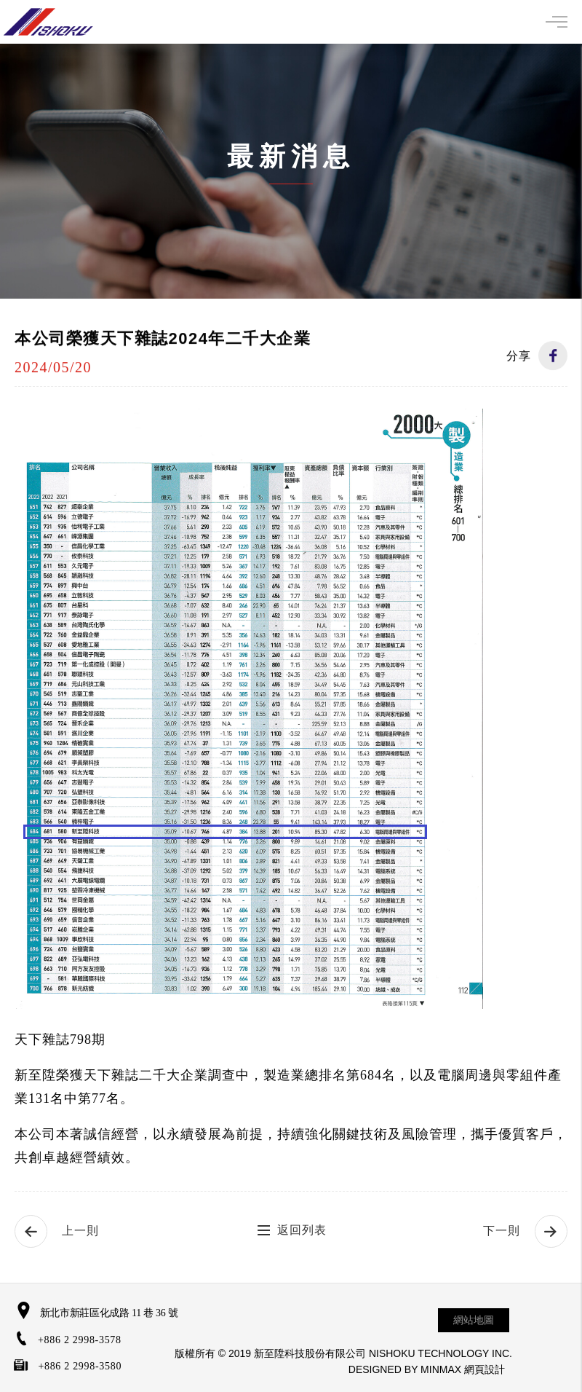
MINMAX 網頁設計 (462, 1369)
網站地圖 (473, 1320)
